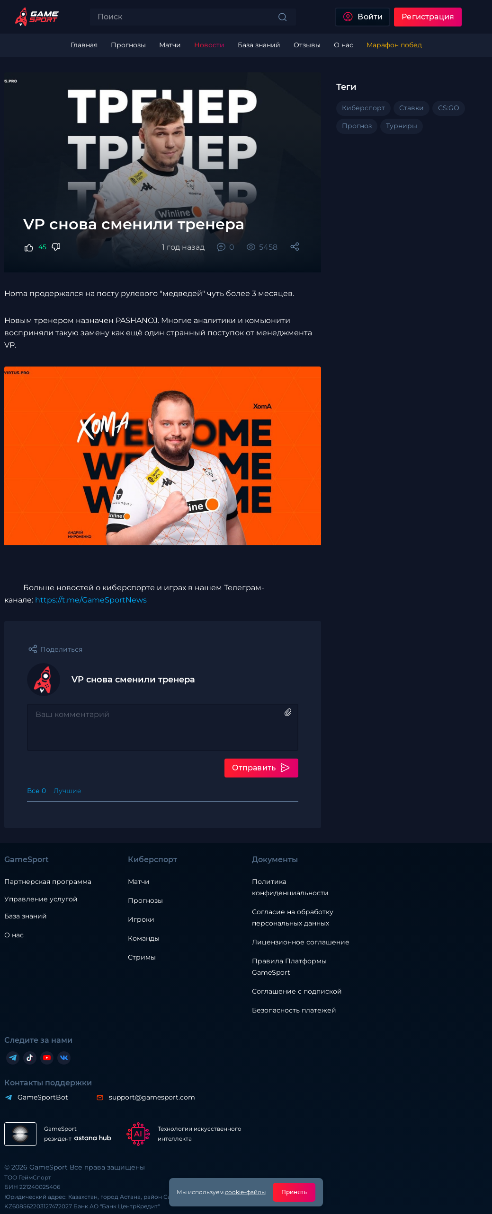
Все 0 (36, 790)
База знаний (25, 916)
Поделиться (61, 649)
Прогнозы (145, 900)
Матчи (139, 881)
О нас (14, 935)
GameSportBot (43, 1097)
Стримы (142, 957)
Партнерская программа (47, 881)
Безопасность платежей (294, 1010)
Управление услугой (41, 899)
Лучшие (67, 790)
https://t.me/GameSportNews (91, 599)
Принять (294, 1192)
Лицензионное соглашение (300, 942)
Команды (144, 938)
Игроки (141, 919)
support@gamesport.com (152, 1097)
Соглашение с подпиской (297, 991)
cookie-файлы (245, 1192)
